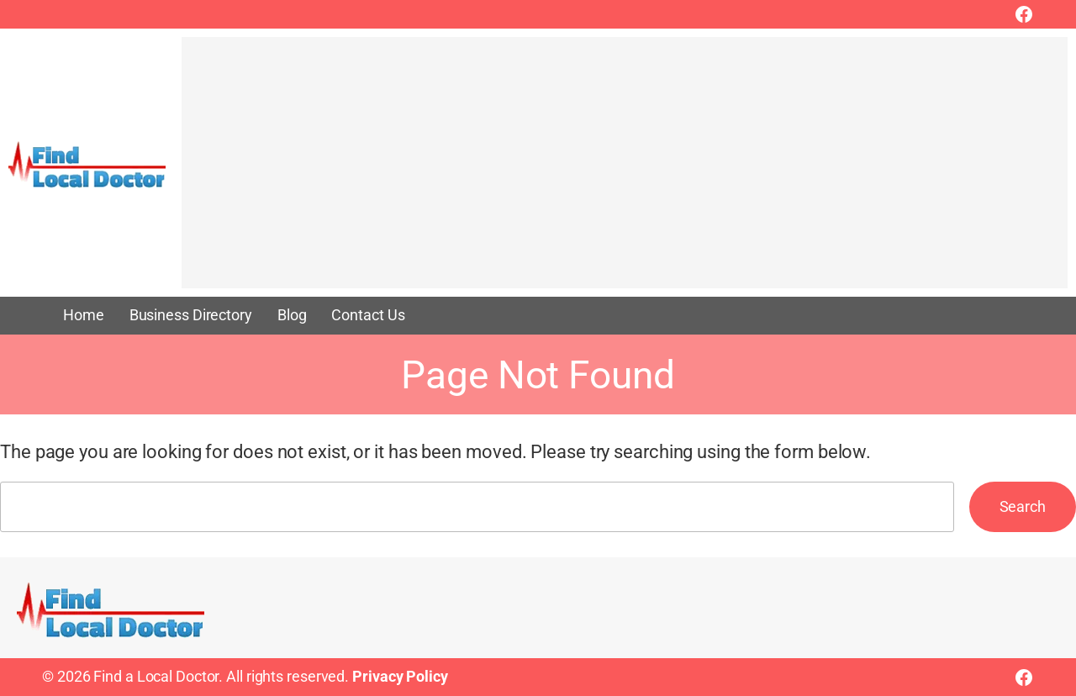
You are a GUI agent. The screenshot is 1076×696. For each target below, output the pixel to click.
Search (1023, 506)
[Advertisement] (625, 170)
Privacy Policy (400, 676)
